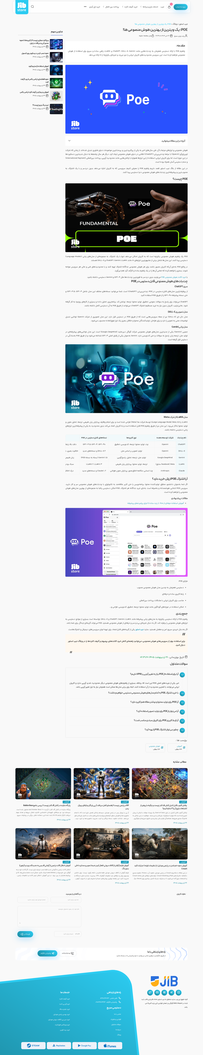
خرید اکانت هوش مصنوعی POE (173, 277)
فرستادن (25, 934)
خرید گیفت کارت (129, 7)
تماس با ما (117, 1014)
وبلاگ (175, 24)
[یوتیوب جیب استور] (157, 993)
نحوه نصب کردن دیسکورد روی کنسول (35, 53)
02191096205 (68, 953)
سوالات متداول (116, 1024)
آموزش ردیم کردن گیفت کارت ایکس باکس (34, 92)
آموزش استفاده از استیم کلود (38, 66)
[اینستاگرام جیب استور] (179, 993)
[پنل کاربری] (180, 7)
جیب (161, 7)
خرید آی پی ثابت (64, 1004)
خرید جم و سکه (65, 1009)
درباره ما (118, 1029)
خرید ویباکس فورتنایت (62, 1025)
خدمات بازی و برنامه (148, 7)
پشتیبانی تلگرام (47, 953)
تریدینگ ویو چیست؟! (40, 105)
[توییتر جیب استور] (150, 993)
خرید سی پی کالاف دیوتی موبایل (59, 1019)
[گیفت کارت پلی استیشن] (59, 1045)
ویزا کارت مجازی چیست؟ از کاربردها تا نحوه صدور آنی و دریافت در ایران (34, 42)
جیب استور (183, 24)
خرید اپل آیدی (93, 7)
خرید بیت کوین (65, 1030)
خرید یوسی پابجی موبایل (61, 1014)
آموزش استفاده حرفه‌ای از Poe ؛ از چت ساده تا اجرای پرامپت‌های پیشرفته (154, 503)
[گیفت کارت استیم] (33, 1045)
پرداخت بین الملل (110, 7)
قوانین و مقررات (116, 1019)
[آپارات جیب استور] (164, 993)
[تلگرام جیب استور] (171, 993)
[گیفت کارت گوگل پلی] (84, 1045)
